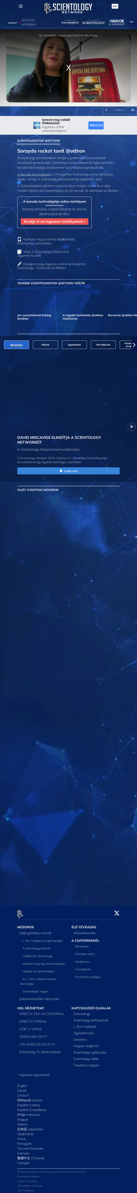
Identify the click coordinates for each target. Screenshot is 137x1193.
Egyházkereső (84, 1031)
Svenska (23, 1151)
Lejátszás (68, 471)
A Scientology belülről (36, 946)
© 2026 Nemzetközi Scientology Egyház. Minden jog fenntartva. (51, 1169)
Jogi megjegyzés (26, 1187)
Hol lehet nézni (85, 952)
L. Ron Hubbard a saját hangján (42, 938)
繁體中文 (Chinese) (31, 1156)
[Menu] (21, 6)
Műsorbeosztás (85, 930)
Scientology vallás (86, 1057)
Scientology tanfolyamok (91, 1018)
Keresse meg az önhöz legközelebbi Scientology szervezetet (46, 241)
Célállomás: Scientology (37, 953)
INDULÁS (96, 125)
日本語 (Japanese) (30, 1127)
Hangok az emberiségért (38, 969)
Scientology (82, 1011)
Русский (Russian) (30, 1146)
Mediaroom (82, 959)
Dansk (22, 1088)
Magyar (22, 1117)
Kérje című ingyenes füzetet (43, 253)
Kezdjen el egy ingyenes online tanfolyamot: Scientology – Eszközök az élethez (51, 266)
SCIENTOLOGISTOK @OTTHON (38, 141)
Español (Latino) (28, 1103)
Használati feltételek (28, 1174)
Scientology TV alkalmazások (40, 1050)
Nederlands (25, 1132)
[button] (134, 345)
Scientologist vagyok (35, 989)
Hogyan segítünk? (86, 1044)
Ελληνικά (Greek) (29, 1098)
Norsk (21, 1137)
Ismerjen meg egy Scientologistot (43, 961)
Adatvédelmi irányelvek (29, 1183)
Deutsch (23, 1093)
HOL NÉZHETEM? (30, 1006)
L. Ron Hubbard (85, 1024)
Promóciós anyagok (87, 975)
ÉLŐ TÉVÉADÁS (84, 925)
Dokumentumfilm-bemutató (39, 996)
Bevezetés (82, 944)
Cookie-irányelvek (27, 1178)
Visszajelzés (83, 967)
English (22, 1083)
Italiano (22, 1122)
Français (23, 1161)
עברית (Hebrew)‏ (28, 1112)
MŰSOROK (25, 925)
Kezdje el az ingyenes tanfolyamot (54, 221)
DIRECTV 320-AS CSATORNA (41, 1011)
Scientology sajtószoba (90, 1050)
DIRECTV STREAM (33, 1019)
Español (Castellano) (31, 1108)
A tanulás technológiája (34, 174)
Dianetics (80, 1037)
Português (24, 1141)
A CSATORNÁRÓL (85, 938)
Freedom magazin (86, 1063)
